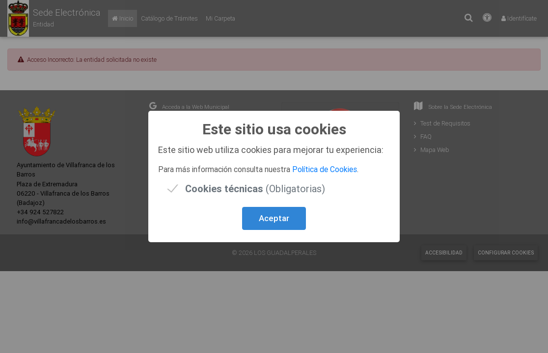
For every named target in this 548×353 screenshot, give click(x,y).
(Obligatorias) (255, 188)
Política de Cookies (324, 169)
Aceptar (274, 218)
